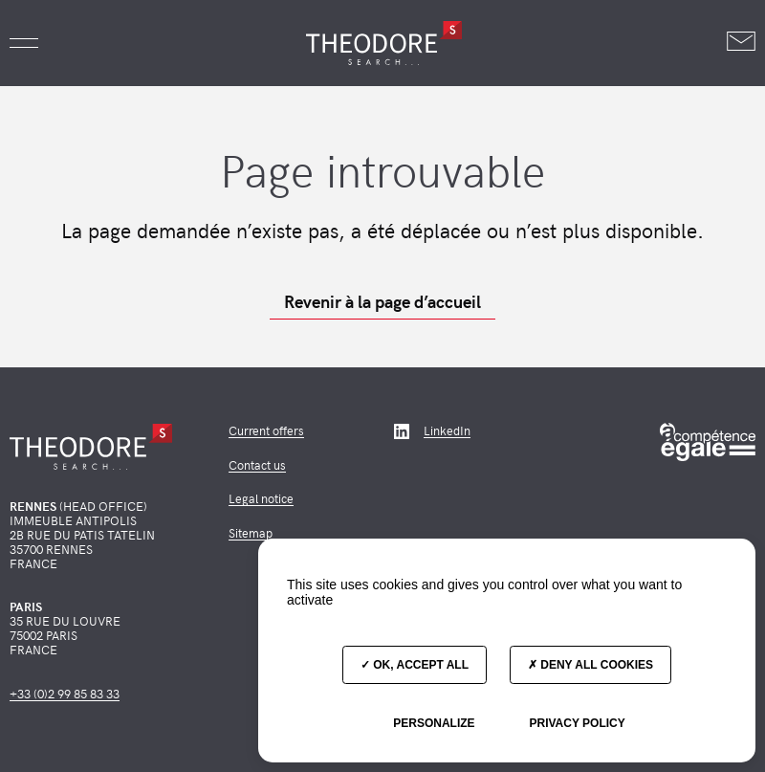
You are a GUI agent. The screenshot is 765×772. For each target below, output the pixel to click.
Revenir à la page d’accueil (382, 301)
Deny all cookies (590, 665)
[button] (24, 43)
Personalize (433, 723)
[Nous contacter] (741, 43)
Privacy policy (576, 723)
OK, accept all (415, 665)
